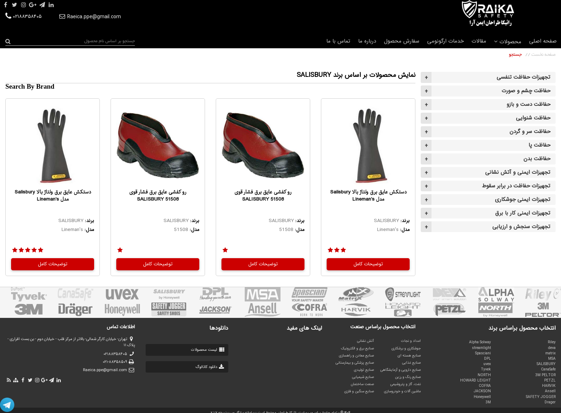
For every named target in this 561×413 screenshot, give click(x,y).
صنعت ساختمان (362, 384)
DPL (487, 359)
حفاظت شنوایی (533, 118)
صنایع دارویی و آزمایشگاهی (400, 370)
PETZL (550, 380)
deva (552, 348)
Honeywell (482, 397)
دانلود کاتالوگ (210, 367)
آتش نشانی (365, 341)
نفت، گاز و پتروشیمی (405, 384)
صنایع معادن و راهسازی (356, 355)
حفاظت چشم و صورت (526, 91)
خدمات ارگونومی (445, 41)
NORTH (484, 375)
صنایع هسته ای (409, 355)
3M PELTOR (545, 375)
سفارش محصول (401, 41)
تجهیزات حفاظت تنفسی (523, 77)
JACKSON (482, 391)
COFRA (485, 386)
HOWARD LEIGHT (475, 380)
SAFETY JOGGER (541, 397)
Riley (552, 342)
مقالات (479, 41)
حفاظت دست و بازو (528, 104)
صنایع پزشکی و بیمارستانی (355, 362)
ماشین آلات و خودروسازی (402, 391)
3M (488, 402)
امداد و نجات (411, 341)
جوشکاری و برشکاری (406, 348)
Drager (550, 402)
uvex (487, 364)
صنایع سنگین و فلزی (359, 391)
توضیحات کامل (368, 264)
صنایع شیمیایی (363, 377)
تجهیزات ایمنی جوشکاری (522, 199)
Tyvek (486, 369)
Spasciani (483, 353)
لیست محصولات (208, 350)
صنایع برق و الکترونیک (357, 348)
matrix (550, 353)
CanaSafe (548, 369)
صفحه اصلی (543, 41)
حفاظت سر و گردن (529, 131)
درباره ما (367, 41)
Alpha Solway (480, 342)
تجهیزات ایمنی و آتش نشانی (517, 172)
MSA (552, 359)
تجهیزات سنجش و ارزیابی (521, 226)
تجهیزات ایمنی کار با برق (522, 213)
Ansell (550, 391)
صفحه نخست (543, 54)
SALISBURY (546, 364)
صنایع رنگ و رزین (408, 377)
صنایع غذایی (411, 362)
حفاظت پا (539, 145)
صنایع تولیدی (364, 370)
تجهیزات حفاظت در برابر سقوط (516, 186)
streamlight (481, 348)
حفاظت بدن (536, 158)
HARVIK (549, 386)
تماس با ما (338, 41)
